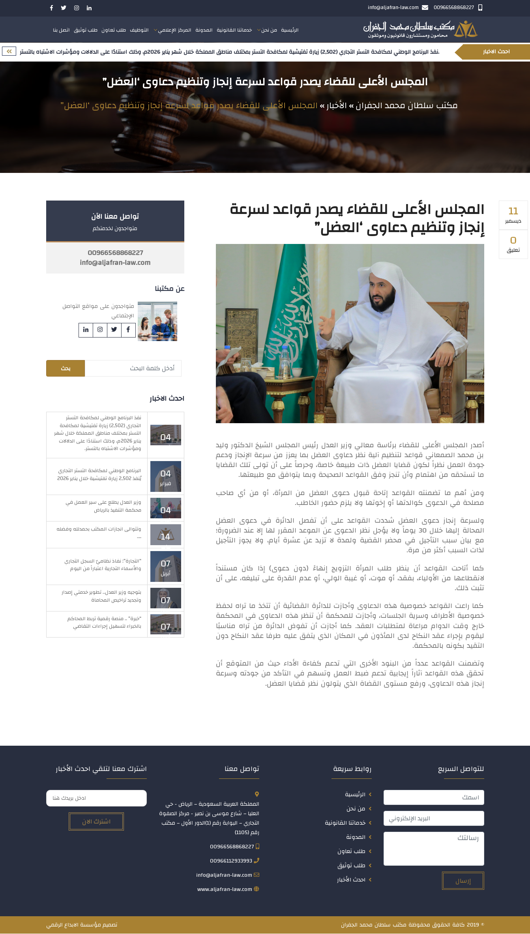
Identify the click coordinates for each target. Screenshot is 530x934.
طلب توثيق (85, 30)
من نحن (269, 30)
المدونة (204, 30)
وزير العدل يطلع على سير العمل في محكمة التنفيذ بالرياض (103, 506)
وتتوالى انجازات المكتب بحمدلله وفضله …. (98, 533)
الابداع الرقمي (62, 925)
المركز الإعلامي (174, 30)
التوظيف (139, 30)
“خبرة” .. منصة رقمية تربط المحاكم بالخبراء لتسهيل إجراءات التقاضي (104, 623)
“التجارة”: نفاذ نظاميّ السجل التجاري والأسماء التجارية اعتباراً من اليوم (102, 565)
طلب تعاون (113, 30)
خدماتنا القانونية (234, 30)
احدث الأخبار (351, 880)
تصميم (110, 925)
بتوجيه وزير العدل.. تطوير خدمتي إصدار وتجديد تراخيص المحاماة (101, 596)
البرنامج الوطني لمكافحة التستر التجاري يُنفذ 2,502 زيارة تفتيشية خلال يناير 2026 (99, 475)
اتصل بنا (61, 30)
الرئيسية (290, 30)
